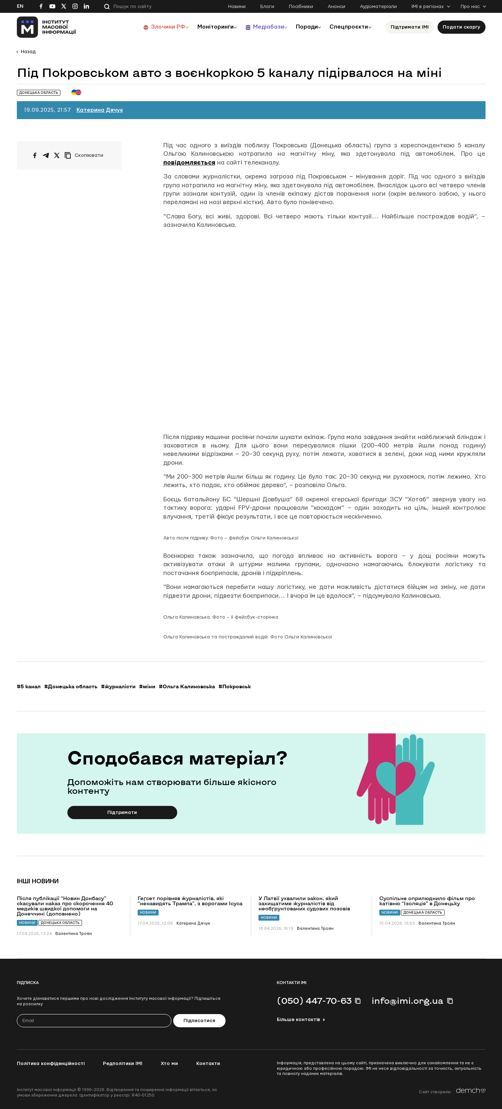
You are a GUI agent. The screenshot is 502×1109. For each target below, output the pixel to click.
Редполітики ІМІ (122, 1063)
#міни (147, 686)
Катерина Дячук (100, 110)
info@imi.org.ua (407, 1000)
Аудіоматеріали (378, 6)
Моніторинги (207, 27)
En (20, 6)
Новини (237, 6)
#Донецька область (70, 686)
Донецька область (60, 923)
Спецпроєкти (347, 27)
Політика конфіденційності (51, 1063)
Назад (28, 51)
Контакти (208, 1063)
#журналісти (118, 686)
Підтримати (122, 812)
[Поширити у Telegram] (45, 155)
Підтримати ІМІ (410, 27)
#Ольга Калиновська (187, 686)
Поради (303, 27)
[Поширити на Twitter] (56, 155)
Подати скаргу (461, 27)
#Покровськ (235, 686)
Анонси (336, 6)
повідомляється (189, 162)
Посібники (301, 6)
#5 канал (29, 686)
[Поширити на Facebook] (34, 155)
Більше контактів (298, 1019)
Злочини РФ (158, 27)
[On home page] (47, 27)
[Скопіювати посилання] (85, 155)
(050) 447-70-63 (314, 1000)
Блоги (267, 6)
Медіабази (262, 27)
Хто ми (169, 1063)
